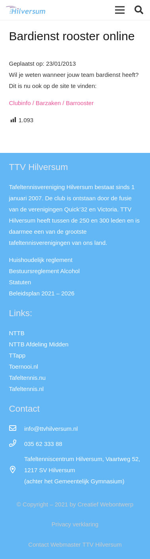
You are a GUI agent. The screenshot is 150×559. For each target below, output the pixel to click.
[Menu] (119, 10)
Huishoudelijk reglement (41, 259)
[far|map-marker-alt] (16, 470)
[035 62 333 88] (16, 444)
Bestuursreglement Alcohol (44, 271)
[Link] (25, 10)
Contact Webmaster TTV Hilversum (74, 544)
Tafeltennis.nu (27, 377)
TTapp (17, 355)
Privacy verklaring (75, 524)
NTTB (17, 333)
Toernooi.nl (23, 366)
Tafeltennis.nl (26, 388)
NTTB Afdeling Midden (39, 344)
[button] (138, 10)
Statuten (20, 282)
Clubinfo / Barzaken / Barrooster (51, 103)
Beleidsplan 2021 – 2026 (42, 293)
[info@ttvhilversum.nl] (16, 428)
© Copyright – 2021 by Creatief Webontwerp (75, 504)
